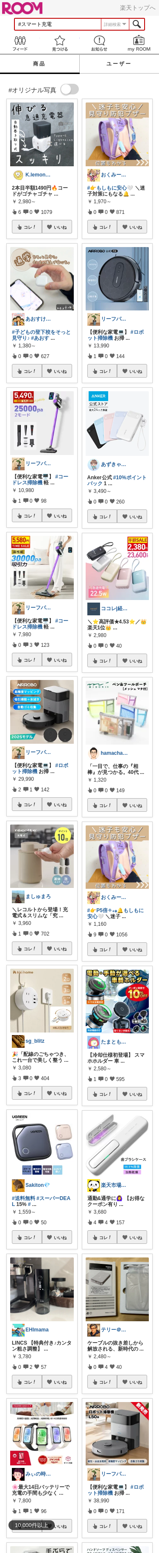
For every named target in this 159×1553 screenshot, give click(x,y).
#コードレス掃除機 (40, 480)
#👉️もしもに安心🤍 (110, 188)
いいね (60, 227)
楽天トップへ (138, 7)
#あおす (40, 338)
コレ (30, 227)
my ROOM (139, 43)
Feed (20, 43)
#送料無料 (23, 1198)
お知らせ (100, 43)
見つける (60, 43)
